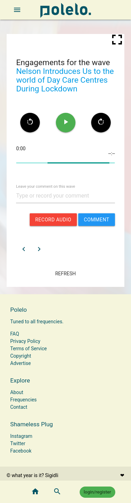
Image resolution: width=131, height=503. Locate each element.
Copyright (20, 356)
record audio (53, 219)
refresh (65, 273)
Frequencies (23, 399)
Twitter (17, 443)
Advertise (20, 363)
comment (96, 219)
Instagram (21, 436)
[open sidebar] (17, 10)
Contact (18, 407)
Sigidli (51, 475)
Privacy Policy (25, 341)
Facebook (20, 451)
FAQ (14, 334)
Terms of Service (28, 348)
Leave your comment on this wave (45, 186)
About (16, 392)
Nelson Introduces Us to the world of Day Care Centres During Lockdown (65, 80)
